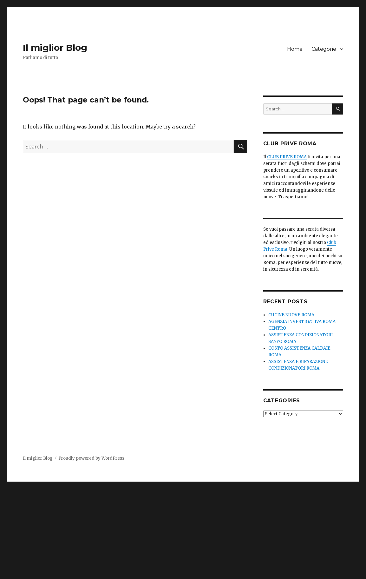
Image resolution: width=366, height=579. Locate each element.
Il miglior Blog (55, 47)
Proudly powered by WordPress (91, 458)
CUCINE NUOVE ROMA (291, 315)
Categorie (323, 49)
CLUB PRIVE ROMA (287, 157)
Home (295, 49)
